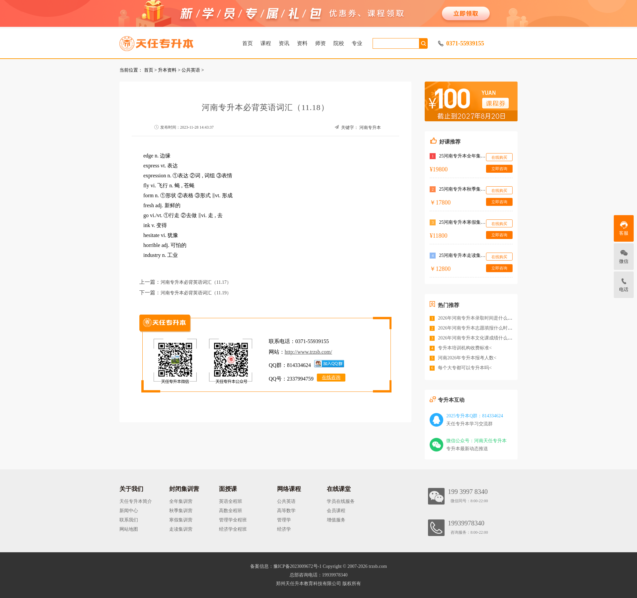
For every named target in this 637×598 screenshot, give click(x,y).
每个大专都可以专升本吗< (465, 367)
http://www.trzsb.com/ (308, 352)
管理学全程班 (233, 519)
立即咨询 (499, 168)
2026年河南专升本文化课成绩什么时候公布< (483, 337)
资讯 (284, 43)
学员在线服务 (341, 501)
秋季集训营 (180, 510)
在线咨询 (331, 377)
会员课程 (336, 510)
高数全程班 (230, 510)
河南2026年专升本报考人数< (467, 357)
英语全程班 (230, 501)
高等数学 (286, 510)
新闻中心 (128, 510)
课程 (265, 43)
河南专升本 (370, 127)
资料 (302, 43)
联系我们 (128, 519)
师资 (320, 43)
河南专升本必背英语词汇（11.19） (196, 292)
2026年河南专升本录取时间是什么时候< (479, 318)
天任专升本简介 (135, 501)
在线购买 (499, 157)
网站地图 (128, 529)
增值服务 (336, 519)
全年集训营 (180, 501)
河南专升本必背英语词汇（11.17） (196, 282)
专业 (357, 43)
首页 (247, 43)
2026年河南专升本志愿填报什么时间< (476, 328)
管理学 (284, 519)
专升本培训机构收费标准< (465, 347)
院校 (338, 43)
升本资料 (167, 70)
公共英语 (190, 70)
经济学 (284, 529)
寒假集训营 (180, 519)
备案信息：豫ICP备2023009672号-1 (285, 566)
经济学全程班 (233, 529)
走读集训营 (180, 529)
